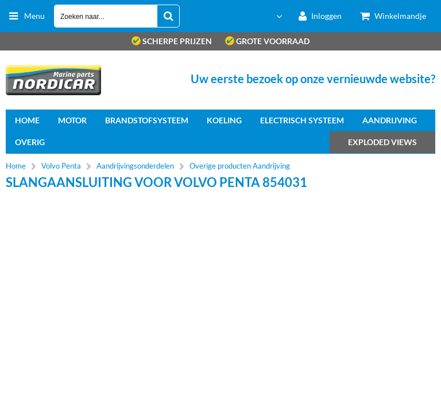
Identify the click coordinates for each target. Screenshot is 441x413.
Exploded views (382, 142)
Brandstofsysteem (146, 120)
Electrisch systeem (302, 120)
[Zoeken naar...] (168, 16)
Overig (30, 142)
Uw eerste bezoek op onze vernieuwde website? (313, 78)
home (27, 120)
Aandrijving (389, 120)
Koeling (224, 120)
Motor (72, 120)
